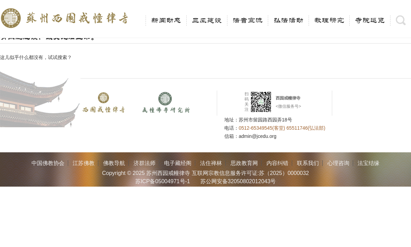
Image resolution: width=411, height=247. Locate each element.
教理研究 (329, 20)
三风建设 (207, 20)
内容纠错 (277, 163)
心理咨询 (338, 163)
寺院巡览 (370, 20)
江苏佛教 (84, 163)
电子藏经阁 (177, 163)
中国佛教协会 (48, 163)
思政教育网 (244, 163)
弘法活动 (288, 20)
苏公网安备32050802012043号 (238, 181)
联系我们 (308, 163)
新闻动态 (166, 20)
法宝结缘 (368, 163)
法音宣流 (248, 20)
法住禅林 (211, 163)
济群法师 (144, 163)
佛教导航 (114, 163)
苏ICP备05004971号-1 (162, 181)
